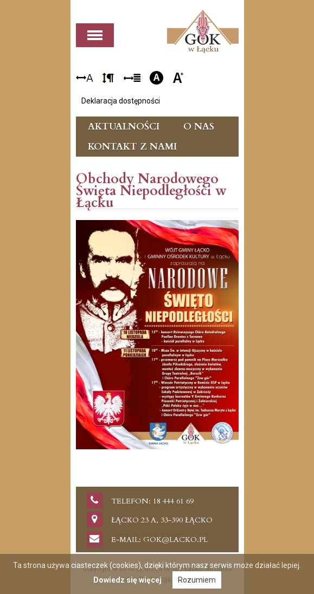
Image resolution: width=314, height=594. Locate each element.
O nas (198, 126)
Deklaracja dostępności (120, 100)
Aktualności (123, 126)
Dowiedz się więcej (127, 580)
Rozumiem (197, 580)
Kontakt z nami (132, 146)
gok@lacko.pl (175, 539)
